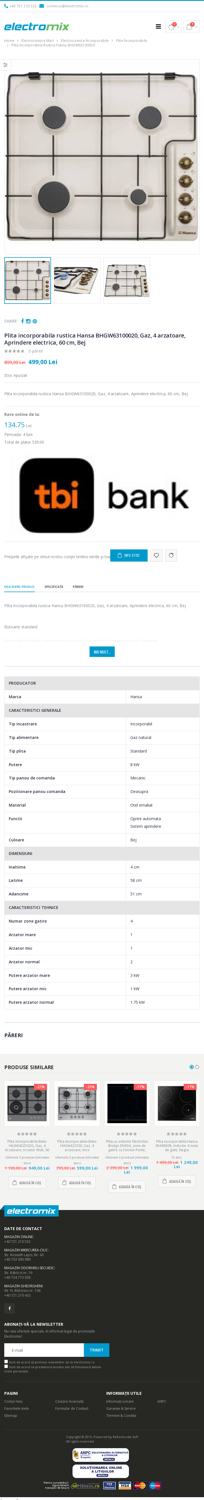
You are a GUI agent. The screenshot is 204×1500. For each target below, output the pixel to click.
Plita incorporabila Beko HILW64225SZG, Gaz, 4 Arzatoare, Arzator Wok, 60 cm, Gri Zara (27, 1148)
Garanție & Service (121, 1408)
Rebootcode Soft (125, 1437)
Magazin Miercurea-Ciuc (26, 1250)
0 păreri (36, 351)
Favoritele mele (16, 1408)
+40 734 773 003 (17, 1277)
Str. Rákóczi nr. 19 (18, 1272)
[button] (173, 26)
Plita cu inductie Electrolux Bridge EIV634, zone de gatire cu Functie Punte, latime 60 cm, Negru (127, 1148)
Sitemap (10, 1415)
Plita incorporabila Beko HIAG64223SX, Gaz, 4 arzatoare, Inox (77, 1145)
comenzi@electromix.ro (67, 5)
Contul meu (13, 1401)
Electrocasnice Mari (38, 40)
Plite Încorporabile (131, 40)
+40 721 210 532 (23, 5)
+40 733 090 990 (17, 1259)
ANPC (161, 1401)
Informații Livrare (120, 1401)
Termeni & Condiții (121, 1415)
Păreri (78, 586)
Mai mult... (102, 652)
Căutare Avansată (69, 1401)
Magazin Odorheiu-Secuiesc (29, 1267)
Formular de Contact (71, 1408)
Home (9, 40)
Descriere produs (19, 586)
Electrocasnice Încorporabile (85, 40)
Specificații (53, 586)
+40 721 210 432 (17, 1295)
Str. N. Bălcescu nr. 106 (22, 1290)
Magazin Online (18, 1236)
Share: (11, 321)
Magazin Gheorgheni (23, 1286)
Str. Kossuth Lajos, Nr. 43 (24, 1254)
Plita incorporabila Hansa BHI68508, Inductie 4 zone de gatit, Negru (177, 1145)
